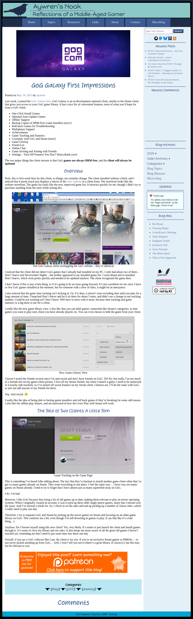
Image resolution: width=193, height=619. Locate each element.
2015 (71, 589)
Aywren (40, 95)
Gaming (89, 589)
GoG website (74, 181)
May (55, 589)
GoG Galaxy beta (41, 101)
